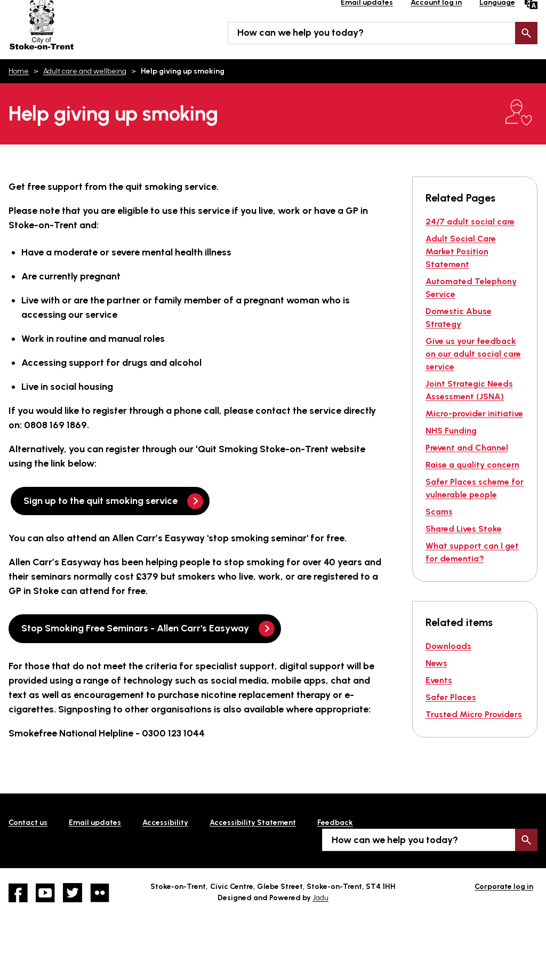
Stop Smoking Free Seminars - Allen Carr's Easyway (135, 628)
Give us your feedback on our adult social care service (473, 354)
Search (526, 33)
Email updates (95, 822)
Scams (439, 512)
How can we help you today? (300, 32)
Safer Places (450, 697)
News (436, 663)
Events (438, 680)
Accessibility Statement (253, 822)
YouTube (45, 892)
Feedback (335, 822)
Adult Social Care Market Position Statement (460, 251)
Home (19, 71)
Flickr (99, 892)
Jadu (320, 897)
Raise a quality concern (472, 465)
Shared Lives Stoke (463, 529)
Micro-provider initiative (474, 413)
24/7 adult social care (470, 222)
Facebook (18, 892)
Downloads (448, 646)
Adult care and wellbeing (84, 71)
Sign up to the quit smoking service (100, 501)
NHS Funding (451, 431)
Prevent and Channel (466, 448)
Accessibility (165, 822)
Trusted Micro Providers (473, 714)
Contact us (28, 822)
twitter (72, 892)
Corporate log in (504, 886)
